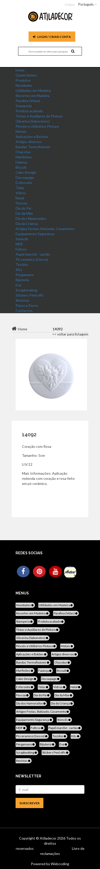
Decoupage (25, 177)
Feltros (21, 249)
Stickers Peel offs (30, 295)
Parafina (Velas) (28, 101)
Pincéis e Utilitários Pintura (37, 126)
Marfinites (24, 157)
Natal (20, 198)
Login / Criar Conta (52, 37)
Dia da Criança (27, 223)
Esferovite (24, 182)
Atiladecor (48, 838)
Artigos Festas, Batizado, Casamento (45, 228)
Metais (21, 131)
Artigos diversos (29, 141)
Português (86, 4)
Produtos (23, 80)
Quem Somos (26, 75)
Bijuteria (22, 280)
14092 (29, 434)
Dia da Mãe (24, 213)
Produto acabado (29, 111)
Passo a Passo (27, 305)
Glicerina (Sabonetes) (33, 121)
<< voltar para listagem (70, 334)
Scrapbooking (26, 290)
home (20, 70)
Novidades (24, 85)
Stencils (22, 239)
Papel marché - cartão (33, 254)
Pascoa (21, 203)
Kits (19, 269)
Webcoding (59, 864)
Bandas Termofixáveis (33, 147)
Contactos (24, 310)
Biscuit (21, 167)
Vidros (21, 193)
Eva (18, 285)
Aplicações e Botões (32, 136)
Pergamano (25, 275)
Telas (20, 188)
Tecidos (22, 264)
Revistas (22, 300)
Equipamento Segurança (35, 234)
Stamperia (24, 106)
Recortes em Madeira (32, 95)
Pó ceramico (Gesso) (32, 259)
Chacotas (23, 152)
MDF (19, 244)
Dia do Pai (23, 208)
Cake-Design (26, 172)
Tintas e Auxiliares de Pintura (39, 116)
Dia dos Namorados (31, 218)
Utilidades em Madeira (33, 90)
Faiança (21, 162)
